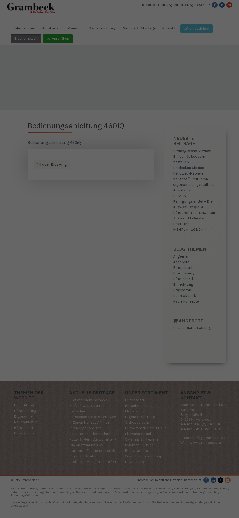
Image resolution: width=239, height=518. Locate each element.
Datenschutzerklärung (107, 246)
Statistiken (114, 261)
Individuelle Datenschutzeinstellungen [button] (119, 305)
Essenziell (76, 261)
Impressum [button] (143, 315)
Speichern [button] (119, 291)
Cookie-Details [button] (97, 315)
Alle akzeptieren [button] (119, 277)
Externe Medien (156, 261)
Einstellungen (78, 250)
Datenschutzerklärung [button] (121, 315)
